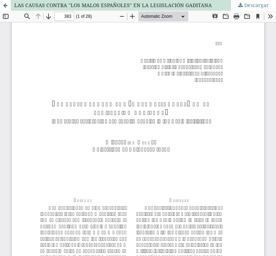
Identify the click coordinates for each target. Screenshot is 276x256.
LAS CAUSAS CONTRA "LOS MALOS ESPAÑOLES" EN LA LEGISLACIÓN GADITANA (113, 5)
